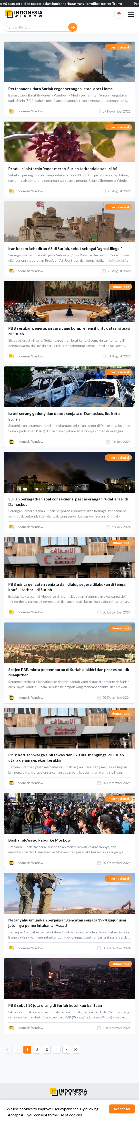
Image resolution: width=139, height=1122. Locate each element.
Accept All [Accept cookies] (122, 1109)
